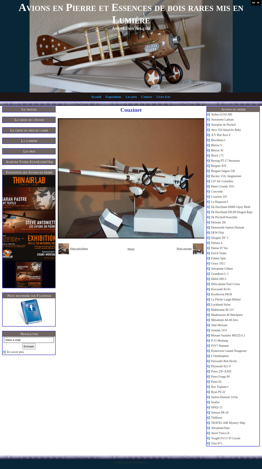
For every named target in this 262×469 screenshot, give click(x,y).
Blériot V (216, 145)
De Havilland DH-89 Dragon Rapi (231, 212)
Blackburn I (218, 140)
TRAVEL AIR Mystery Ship (228, 422)
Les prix (131, 97)
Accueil (96, 97)
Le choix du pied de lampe (29, 130)
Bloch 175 (217, 155)
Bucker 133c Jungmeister (226, 176)
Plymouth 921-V (221, 366)
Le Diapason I (219, 201)
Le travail (29, 109)
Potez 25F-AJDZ (221, 371)
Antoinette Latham (222, 119)
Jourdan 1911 (219, 330)
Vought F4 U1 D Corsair (225, 438)
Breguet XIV (219, 165)
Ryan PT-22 (218, 392)
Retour (131, 248)
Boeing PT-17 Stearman (225, 160)
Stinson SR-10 (219, 412)
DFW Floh (217, 232)
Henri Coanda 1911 (222, 186)
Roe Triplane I (219, 386)
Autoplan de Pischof (223, 124)
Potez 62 (216, 381)
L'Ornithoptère (220, 356)
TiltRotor (216, 417)
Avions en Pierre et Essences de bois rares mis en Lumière (131, 13)
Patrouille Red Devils (224, 361)
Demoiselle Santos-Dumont (227, 227)
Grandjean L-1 (220, 273)
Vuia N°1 (216, 443)
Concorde (217, 191)
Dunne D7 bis (219, 248)
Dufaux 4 (216, 243)
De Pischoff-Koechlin (224, 217)
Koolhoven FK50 (221, 294)
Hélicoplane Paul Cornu (225, 284)
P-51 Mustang (219, 340)
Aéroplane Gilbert (222, 268)
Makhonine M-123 (222, 309)
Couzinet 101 (219, 196)
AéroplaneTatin (220, 428)
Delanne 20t (218, 222)
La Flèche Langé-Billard (226, 299)
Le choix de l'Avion (29, 120)
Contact (146, 97)
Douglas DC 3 (219, 237)
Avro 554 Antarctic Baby (226, 129)
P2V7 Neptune (220, 345)
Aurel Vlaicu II (220, 433)
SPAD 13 (216, 407)
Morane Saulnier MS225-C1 (228, 335)
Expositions (113, 97)
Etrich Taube (218, 253)
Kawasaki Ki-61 (221, 289)
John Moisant (219, 325)
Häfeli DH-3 (218, 279)
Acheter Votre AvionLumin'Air (29, 162)
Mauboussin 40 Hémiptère (227, 315)
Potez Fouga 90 (220, 376)
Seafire (215, 402)
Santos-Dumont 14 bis (224, 397)
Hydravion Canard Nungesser (229, 350)
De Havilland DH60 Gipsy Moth (230, 207)
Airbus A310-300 (221, 114)
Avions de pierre (233, 109)
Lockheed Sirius (221, 304)
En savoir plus (15, 352)
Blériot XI (217, 150)
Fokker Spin (218, 258)
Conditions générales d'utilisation (131, 461)
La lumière (29, 141)
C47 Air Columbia (222, 181)
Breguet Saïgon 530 (223, 171)
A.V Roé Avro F (221, 135)
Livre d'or (163, 97)
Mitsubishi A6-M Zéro (224, 320)
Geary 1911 (218, 263)
